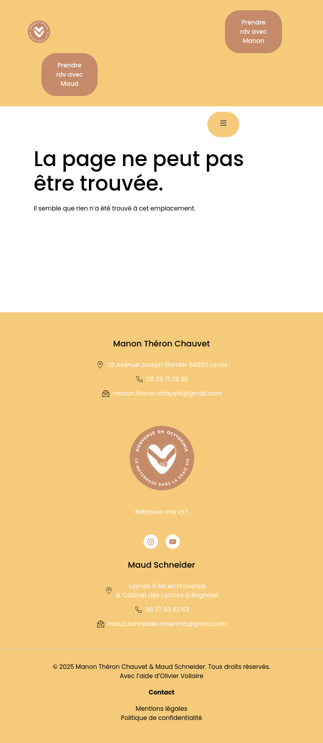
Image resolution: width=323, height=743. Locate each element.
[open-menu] (223, 124)
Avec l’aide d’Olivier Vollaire (161, 675)
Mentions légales (162, 708)
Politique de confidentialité (161, 717)
